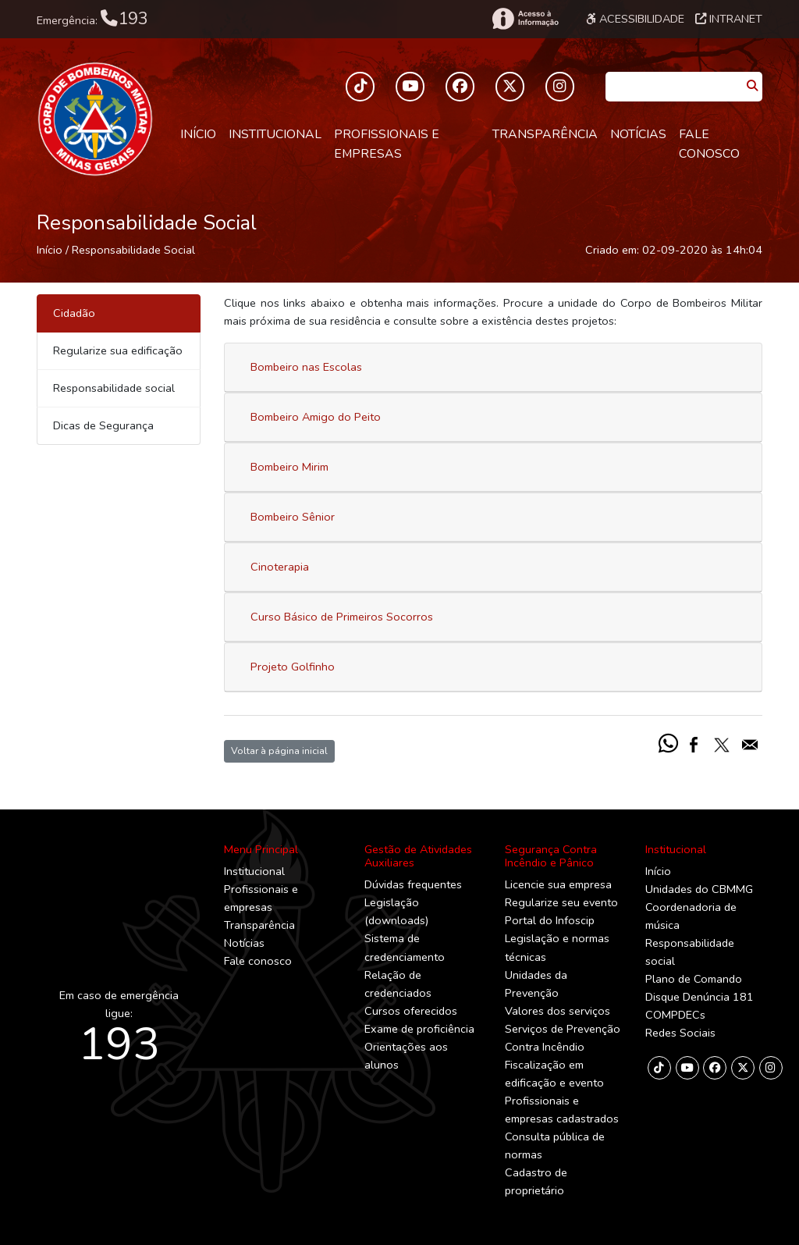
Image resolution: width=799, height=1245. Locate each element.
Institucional (275, 134)
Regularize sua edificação (118, 350)
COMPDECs (675, 1015)
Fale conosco (709, 144)
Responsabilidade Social (133, 250)
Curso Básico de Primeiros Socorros (341, 616)
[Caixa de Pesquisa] (673, 81)
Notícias (638, 134)
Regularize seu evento (561, 902)
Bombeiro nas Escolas (306, 367)
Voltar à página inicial (279, 750)
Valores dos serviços (557, 1011)
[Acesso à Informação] (524, 18)
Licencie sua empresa (558, 884)
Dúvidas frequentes (413, 884)
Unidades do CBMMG (699, 889)
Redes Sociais (680, 1032)
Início (198, 134)
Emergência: (92, 18)
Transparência (545, 134)
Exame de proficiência (419, 1029)
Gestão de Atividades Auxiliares (418, 855)
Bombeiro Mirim (289, 467)
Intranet (728, 19)
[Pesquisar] (752, 86)
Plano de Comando (693, 979)
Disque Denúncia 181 (699, 997)
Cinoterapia (279, 566)
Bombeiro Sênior (292, 517)
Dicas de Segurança (103, 425)
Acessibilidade (635, 19)
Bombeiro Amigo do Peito (315, 417)
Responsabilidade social (114, 388)
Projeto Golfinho (292, 666)
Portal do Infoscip (550, 920)
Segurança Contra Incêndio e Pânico (551, 855)
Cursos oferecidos (410, 1011)
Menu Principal (261, 849)
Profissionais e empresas (386, 144)
